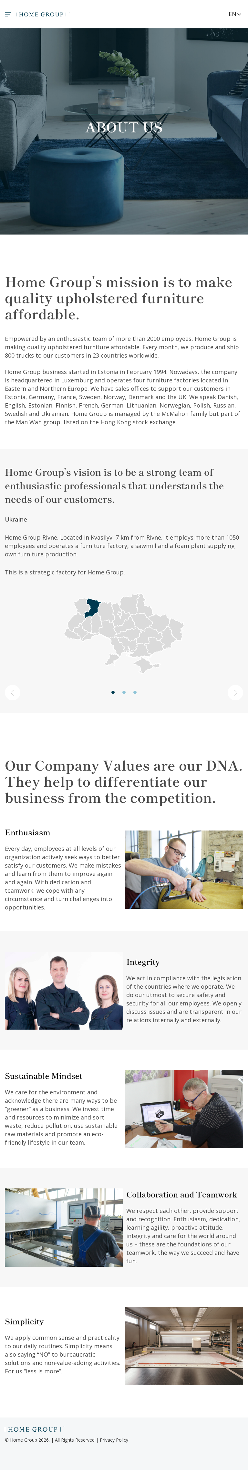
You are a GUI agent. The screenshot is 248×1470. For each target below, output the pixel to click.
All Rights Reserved (75, 1440)
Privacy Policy (114, 1440)
